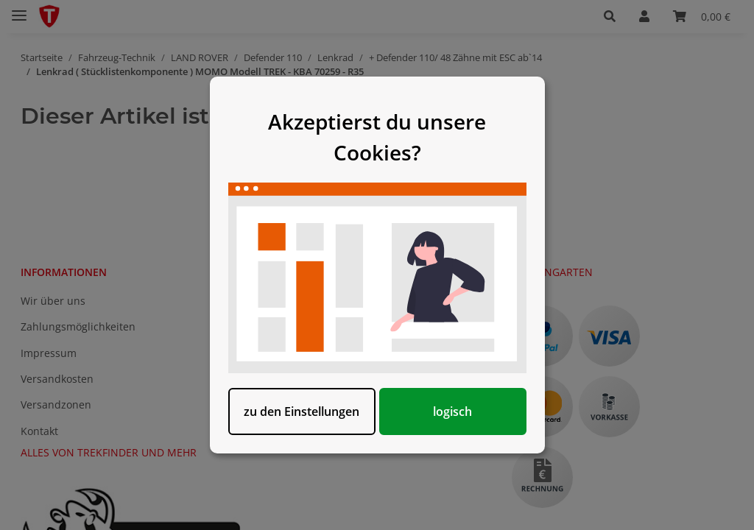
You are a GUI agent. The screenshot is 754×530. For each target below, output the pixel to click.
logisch (452, 411)
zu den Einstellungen (301, 411)
